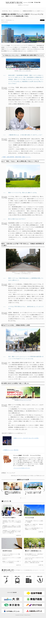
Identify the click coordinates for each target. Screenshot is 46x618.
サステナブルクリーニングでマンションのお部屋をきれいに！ (11, 558)
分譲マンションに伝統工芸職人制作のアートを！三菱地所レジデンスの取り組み (34, 529)
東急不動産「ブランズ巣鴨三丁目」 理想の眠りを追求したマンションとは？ (34, 525)
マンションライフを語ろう (9, 517)
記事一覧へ (18, 535)
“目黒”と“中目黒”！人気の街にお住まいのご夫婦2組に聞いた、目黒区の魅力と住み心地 (34, 562)
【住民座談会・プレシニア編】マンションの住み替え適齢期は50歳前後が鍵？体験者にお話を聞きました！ (11, 527)
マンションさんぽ (29, 517)
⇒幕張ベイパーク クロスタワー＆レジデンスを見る (26, 438)
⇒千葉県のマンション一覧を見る (10, 449)
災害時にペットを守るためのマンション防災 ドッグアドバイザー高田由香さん (11, 562)
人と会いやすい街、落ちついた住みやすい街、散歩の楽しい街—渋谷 (34, 558)
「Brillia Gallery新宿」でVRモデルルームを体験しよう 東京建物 (34, 521)
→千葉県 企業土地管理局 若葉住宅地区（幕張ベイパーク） (16, 156)
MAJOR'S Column (7, 550)
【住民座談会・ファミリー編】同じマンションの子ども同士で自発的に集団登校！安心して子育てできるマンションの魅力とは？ (11, 531)
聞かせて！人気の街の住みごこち (15, 10)
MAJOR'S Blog (5, 10)
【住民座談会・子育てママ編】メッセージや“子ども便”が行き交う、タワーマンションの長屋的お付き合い (11, 522)
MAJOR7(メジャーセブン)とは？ (23, 5)
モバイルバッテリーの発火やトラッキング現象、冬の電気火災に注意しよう (11, 555)
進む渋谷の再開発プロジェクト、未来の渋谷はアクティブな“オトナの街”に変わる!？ (34, 555)
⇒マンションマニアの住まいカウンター (21, 468)
